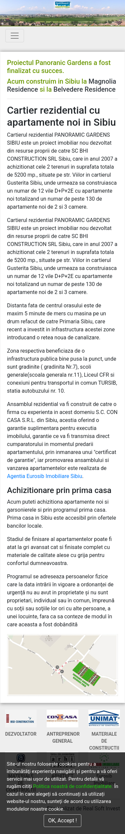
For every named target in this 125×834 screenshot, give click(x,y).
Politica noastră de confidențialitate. (73, 786)
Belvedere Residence (84, 89)
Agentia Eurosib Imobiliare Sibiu (44, 476)
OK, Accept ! (62, 820)
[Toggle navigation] (14, 35)
